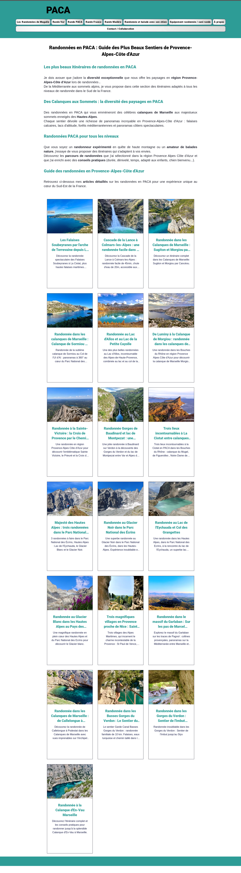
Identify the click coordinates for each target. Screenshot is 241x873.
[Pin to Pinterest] (51, 212)
